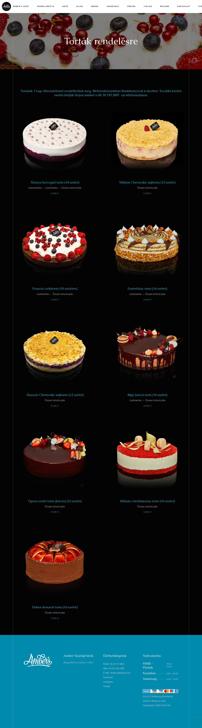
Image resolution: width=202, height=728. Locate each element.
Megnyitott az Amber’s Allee (79, 662)
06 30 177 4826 (117, 664)
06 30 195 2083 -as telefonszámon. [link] (123, 95)
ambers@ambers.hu (120, 673)
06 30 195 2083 (116, 668)
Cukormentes (35, 188)
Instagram (108, 682)
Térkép (106, 686)
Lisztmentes (51, 188)
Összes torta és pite (71, 188)
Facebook (108, 677)
